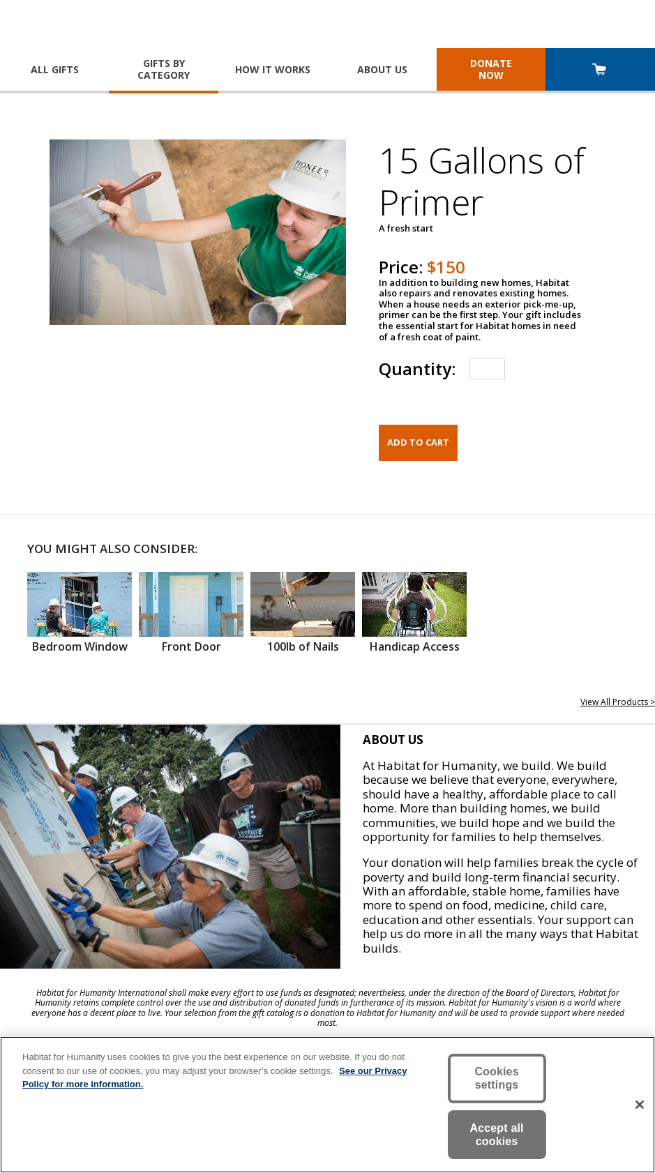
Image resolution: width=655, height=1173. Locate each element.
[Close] (639, 1104)
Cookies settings (496, 1078)
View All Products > (617, 702)
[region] (327, 1104)
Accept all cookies (496, 1134)
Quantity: (417, 368)
